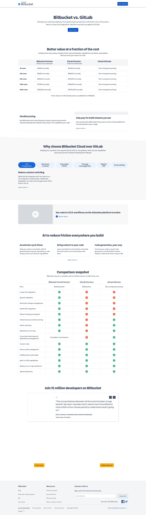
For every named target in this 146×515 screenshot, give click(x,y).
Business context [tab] (45, 165)
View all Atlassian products (117, 508)
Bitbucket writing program (26, 494)
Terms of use (47, 508)
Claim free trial (106, 465)
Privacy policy (36, 508)
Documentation (51, 494)
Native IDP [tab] (104, 165)
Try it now (73, 30)
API (19, 498)
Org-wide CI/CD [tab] (64, 165)
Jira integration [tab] (27, 165)
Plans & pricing (51, 498)
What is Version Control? (54, 502)
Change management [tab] (85, 165)
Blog (19, 490)
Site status (21, 502)
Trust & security (59, 508)
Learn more (81, 128)
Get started (122, 4)
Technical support (51, 490)
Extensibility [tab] (119, 165)
